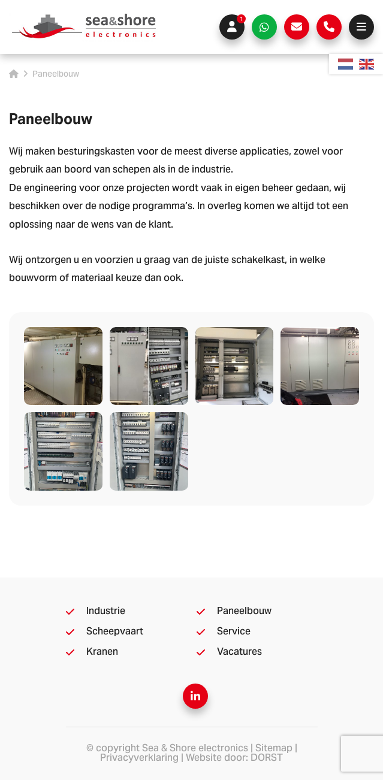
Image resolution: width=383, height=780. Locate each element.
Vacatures (239, 652)
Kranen (102, 652)
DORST (267, 758)
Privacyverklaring (139, 758)
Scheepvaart (114, 632)
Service (234, 632)
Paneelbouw (244, 611)
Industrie (105, 611)
